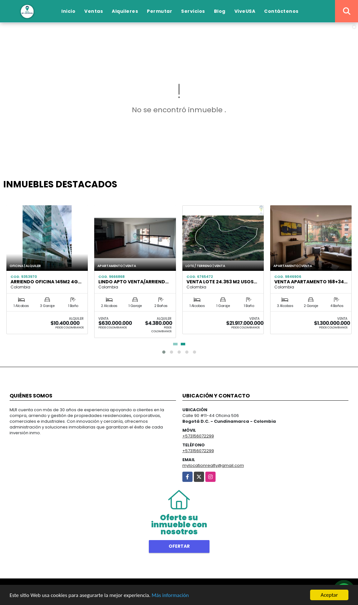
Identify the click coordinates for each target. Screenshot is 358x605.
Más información (170, 595)
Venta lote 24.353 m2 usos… (222, 282)
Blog (219, 11)
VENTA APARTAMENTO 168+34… (310, 282)
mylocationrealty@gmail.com (213, 465)
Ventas (93, 11)
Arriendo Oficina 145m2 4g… (46, 282)
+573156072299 (198, 436)
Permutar (159, 11)
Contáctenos (281, 11)
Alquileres (125, 11)
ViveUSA (244, 11)
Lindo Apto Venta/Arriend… (133, 282)
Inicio (68, 11)
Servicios (193, 11)
